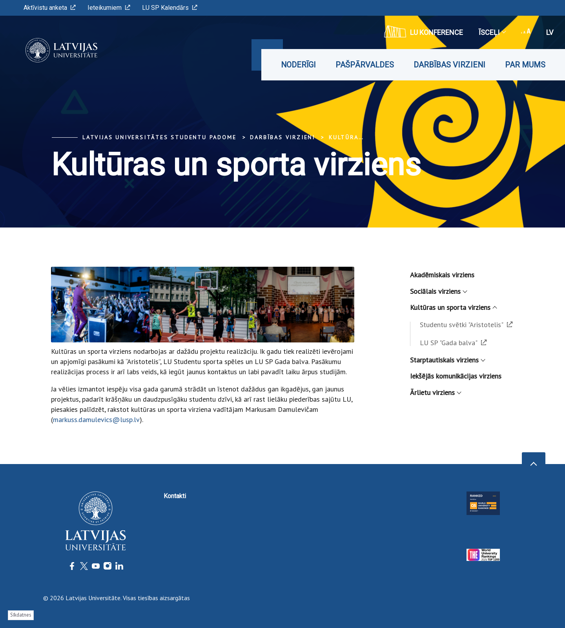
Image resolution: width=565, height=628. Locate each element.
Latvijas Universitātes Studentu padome (159, 137)
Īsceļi (492, 32)
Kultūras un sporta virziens (453, 307)
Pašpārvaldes (364, 64)
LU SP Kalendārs (169, 7)
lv (549, 32)
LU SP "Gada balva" (453, 342)
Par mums (525, 64)
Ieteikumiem (108, 7)
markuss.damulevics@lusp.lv (96, 419)
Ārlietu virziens (435, 392)
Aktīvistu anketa (50, 7)
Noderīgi (298, 64)
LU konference (423, 31)
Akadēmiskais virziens (442, 274)
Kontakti (175, 496)
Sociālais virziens (438, 291)
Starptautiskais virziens (447, 359)
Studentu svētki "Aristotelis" (466, 324)
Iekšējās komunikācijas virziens (455, 375)
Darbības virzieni (449, 64)
